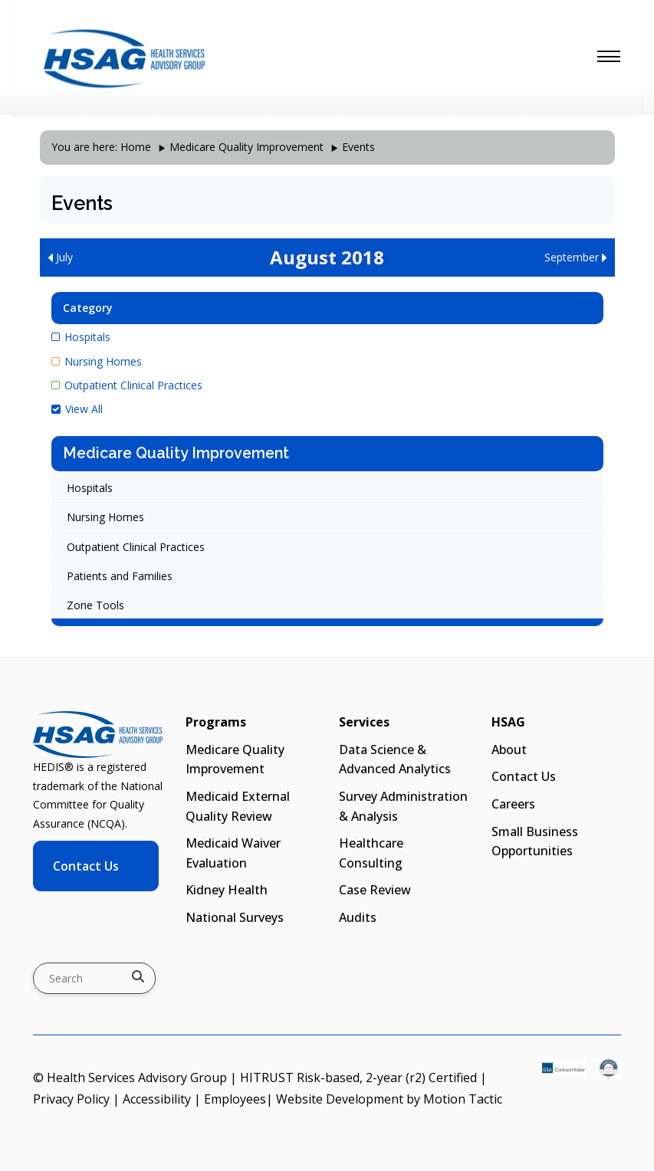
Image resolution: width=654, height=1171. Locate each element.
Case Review (375, 889)
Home (135, 146)
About (509, 749)
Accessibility (157, 1099)
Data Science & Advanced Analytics (395, 759)
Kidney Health (227, 889)
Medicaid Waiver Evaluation (233, 853)
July (60, 257)
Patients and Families (120, 576)
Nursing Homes (96, 361)
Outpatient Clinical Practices (126, 385)
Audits (357, 917)
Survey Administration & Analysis (403, 806)
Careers (513, 803)
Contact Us (86, 866)
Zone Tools (95, 605)
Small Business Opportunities (534, 841)
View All (77, 409)
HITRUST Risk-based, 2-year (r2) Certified (358, 1077)
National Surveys (235, 917)
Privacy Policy (71, 1099)
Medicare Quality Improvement (246, 146)
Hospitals (80, 337)
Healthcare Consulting (371, 853)
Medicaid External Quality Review (238, 806)
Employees (235, 1099)
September (575, 257)
